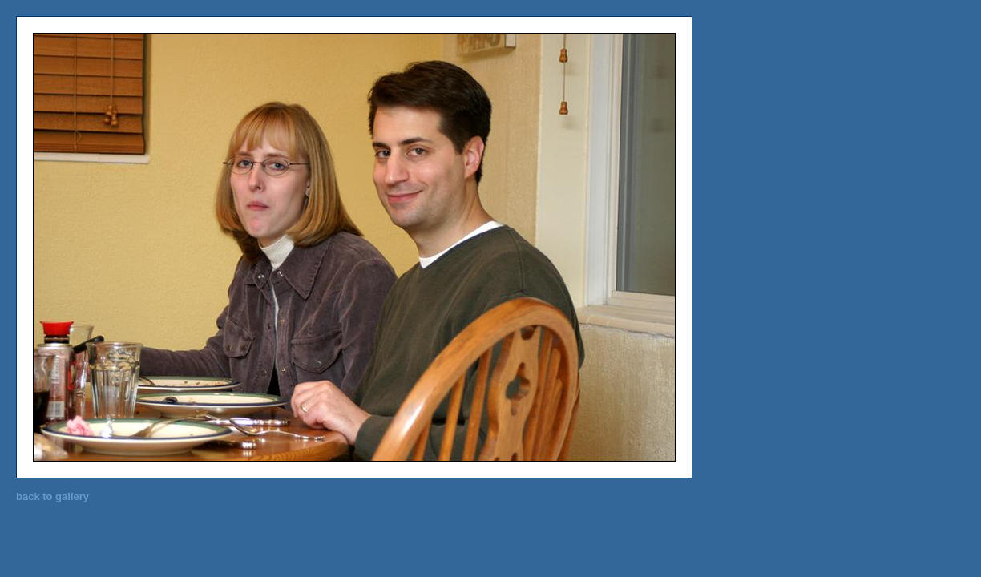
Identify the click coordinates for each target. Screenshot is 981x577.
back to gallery (52, 496)
